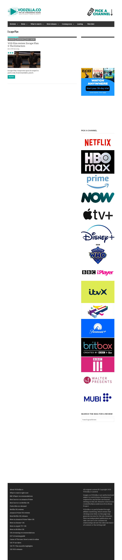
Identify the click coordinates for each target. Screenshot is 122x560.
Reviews (13, 24)
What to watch (35, 24)
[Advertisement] (97, 54)
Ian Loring (16, 49)
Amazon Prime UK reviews (20, 513)
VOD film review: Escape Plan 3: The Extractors (23, 44)
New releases (52, 24)
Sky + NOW (30, 39)
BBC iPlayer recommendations (21, 496)
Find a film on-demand (18, 506)
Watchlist (90, 24)
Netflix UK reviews (17, 509)
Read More (11, 76)
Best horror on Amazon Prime (21, 499)
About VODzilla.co (16, 490)
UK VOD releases (16, 549)
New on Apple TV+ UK (18, 526)
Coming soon (67, 24)
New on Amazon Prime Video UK (22, 519)
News (23, 24)
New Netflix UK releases (19, 516)
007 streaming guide (17, 536)
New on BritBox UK (17, 529)
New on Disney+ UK (17, 523)
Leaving (80, 24)
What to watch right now (19, 493)
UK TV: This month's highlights (21, 546)
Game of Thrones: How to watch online (24, 539)
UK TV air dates (15, 543)
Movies (12, 39)
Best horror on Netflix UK (19, 503)
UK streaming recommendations (22, 533)
